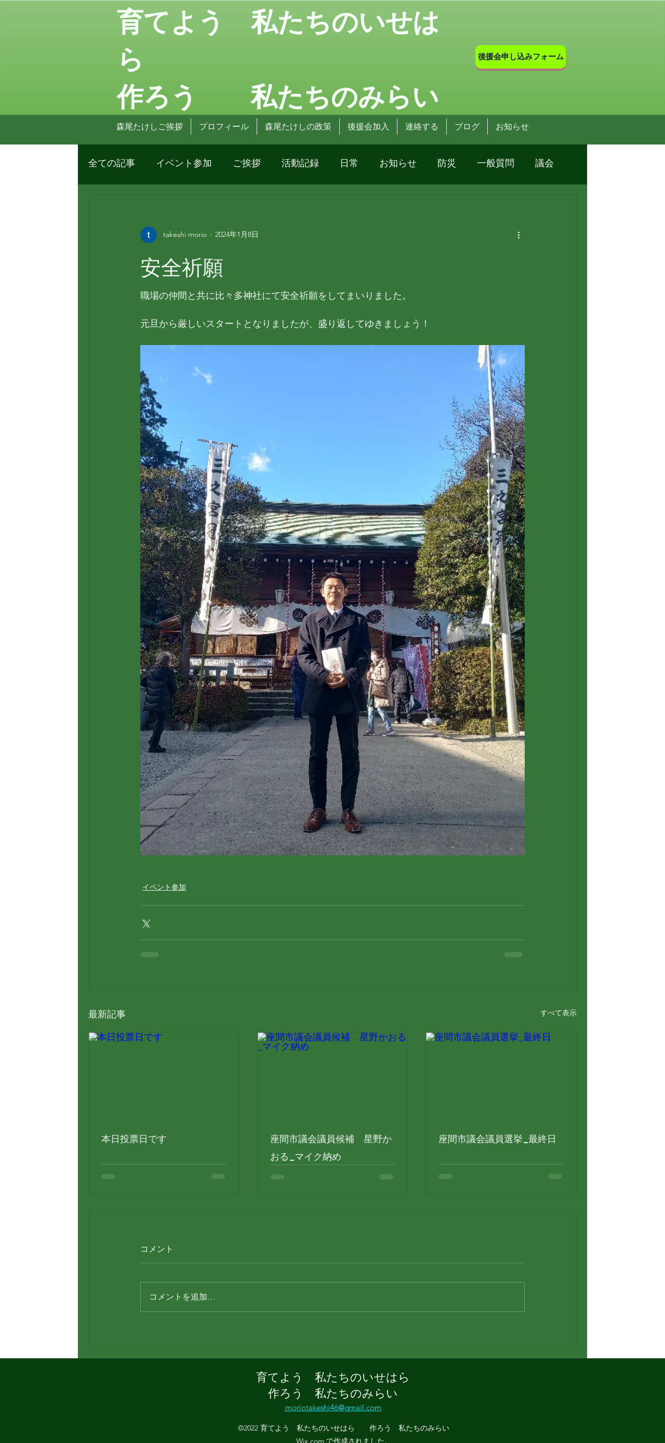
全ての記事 (111, 163)
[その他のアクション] (518, 235)
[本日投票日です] (164, 1074)
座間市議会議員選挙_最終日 (497, 1138)
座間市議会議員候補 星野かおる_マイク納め (331, 1146)
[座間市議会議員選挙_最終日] (501, 1074)
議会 (544, 163)
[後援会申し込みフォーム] (520, 57)
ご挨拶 (247, 163)
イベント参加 (184, 163)
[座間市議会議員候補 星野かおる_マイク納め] (333, 1074)
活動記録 (300, 163)
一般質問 (495, 163)
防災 (446, 163)
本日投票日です (134, 1138)
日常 (349, 163)
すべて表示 (558, 1012)
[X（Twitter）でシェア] (145, 923)
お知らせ (398, 163)
